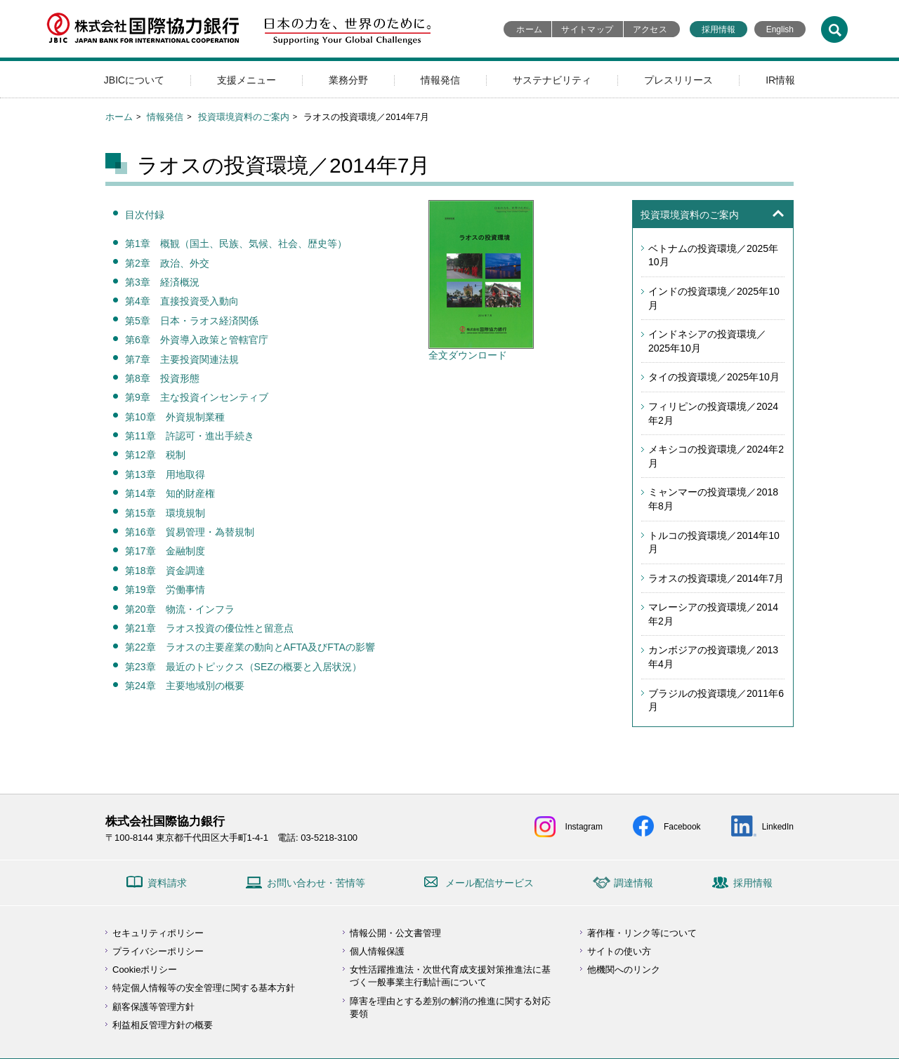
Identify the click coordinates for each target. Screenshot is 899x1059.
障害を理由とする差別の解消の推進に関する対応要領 (450, 1007)
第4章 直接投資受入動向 (182, 301)
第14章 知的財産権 (170, 493)
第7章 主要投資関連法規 (182, 359)
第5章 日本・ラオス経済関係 (191, 320)
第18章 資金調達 (165, 570)
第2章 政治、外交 (167, 263)
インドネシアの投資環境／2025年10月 (707, 341)
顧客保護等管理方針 (153, 1006)
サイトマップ (587, 29)
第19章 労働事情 (165, 589)
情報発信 (440, 80)
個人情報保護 (377, 951)
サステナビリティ (552, 80)
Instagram (584, 827)
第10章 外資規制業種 (175, 416)
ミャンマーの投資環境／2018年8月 (713, 499)
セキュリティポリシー (158, 933)
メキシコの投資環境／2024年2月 (716, 456)
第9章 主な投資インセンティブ (196, 397)
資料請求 (167, 882)
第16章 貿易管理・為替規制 (189, 532)
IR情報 (780, 80)
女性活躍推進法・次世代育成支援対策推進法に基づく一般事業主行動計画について (450, 975)
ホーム (529, 29)
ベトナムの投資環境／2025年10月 (713, 255)
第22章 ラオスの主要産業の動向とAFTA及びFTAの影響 (250, 647)
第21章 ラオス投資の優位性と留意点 (209, 628)
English (780, 29)
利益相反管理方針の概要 (162, 1025)
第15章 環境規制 (165, 513)
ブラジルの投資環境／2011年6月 (716, 700)
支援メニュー (246, 80)
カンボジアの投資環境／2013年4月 (713, 657)
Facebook (682, 827)
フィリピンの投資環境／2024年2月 (713, 413)
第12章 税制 (155, 454)
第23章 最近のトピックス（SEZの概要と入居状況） (243, 666)
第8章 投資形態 (162, 378)
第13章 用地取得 (165, 474)
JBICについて (134, 80)
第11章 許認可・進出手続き (189, 435)
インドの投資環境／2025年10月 (714, 298)
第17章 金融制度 (165, 551)
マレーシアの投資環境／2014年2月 (713, 614)
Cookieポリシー (144, 969)
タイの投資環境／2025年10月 (714, 376)
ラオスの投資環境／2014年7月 (716, 578)
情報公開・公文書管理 (395, 933)
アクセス (650, 29)
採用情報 (718, 29)
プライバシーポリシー (158, 951)
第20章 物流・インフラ (180, 609)
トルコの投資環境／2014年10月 (714, 542)
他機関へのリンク (623, 969)
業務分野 (348, 80)
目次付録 (144, 214)
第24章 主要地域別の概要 (184, 685)
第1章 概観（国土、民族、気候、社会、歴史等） (236, 243)
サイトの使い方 (619, 951)
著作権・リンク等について (642, 933)
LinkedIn (778, 827)
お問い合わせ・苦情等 (316, 882)
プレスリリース (678, 80)
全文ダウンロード (481, 350)
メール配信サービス (489, 882)
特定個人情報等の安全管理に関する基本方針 (203, 988)
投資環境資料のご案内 (243, 117)
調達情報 (633, 882)
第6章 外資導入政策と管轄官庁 (196, 339)
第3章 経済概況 (162, 282)
